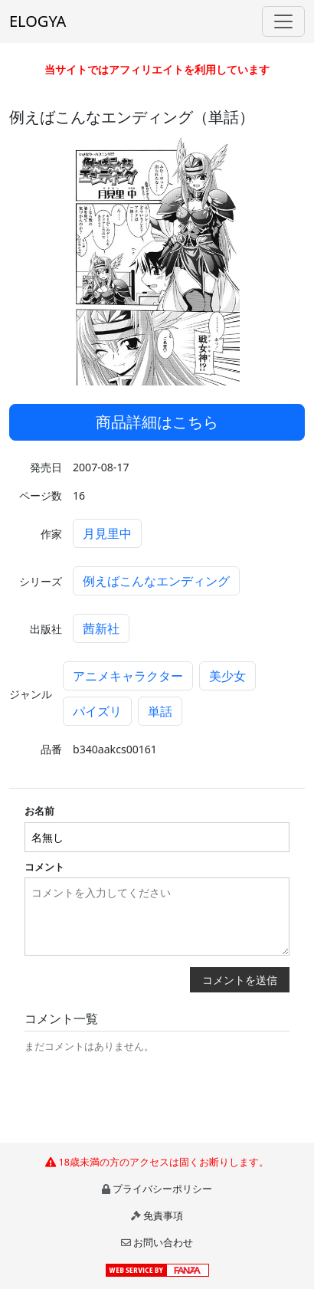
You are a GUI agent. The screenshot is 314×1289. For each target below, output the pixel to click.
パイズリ (97, 711)
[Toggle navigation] (283, 21)
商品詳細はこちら (157, 422)
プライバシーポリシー (162, 1189)
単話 (160, 711)
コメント (44, 867)
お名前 (39, 811)
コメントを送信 (239, 979)
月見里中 (107, 533)
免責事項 (163, 1215)
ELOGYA (37, 21)
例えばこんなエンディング (156, 580)
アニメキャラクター (128, 675)
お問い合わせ (163, 1242)
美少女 (227, 675)
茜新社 (101, 628)
